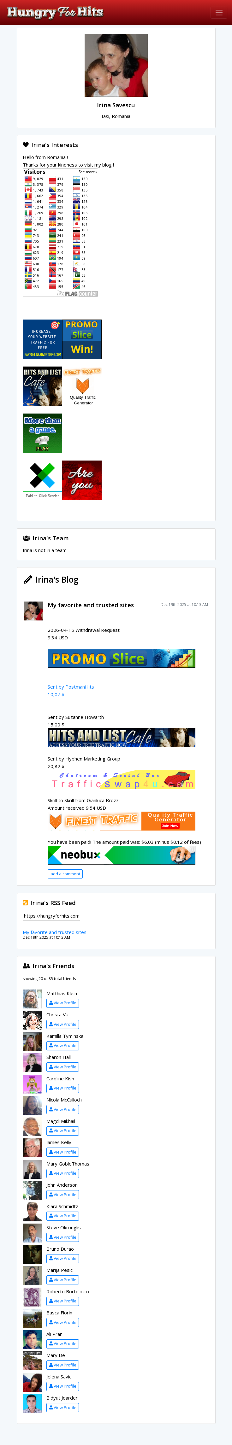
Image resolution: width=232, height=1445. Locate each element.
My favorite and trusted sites (91, 605)
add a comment (65, 874)
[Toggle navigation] (219, 13)
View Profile (62, 1003)
